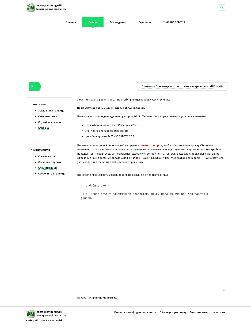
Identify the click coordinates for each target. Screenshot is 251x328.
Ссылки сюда (46, 156)
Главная (71, 22)
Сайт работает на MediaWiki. (44, 320)
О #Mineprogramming (173, 312)
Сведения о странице (51, 173)
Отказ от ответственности (207, 312)
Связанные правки (50, 162)
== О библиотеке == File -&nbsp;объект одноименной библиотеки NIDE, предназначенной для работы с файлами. (151, 236)
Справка (43, 127)
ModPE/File (109, 297)
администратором (150, 145)
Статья (92, 22)
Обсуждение (118, 22)
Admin (137, 116)
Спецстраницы (47, 167)
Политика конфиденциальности (135, 312)
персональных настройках (204, 149)
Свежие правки (47, 116)
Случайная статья (49, 122)
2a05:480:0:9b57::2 (174, 22)
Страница (144, 22)
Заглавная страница (51, 110)
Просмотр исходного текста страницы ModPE (185, 86)
